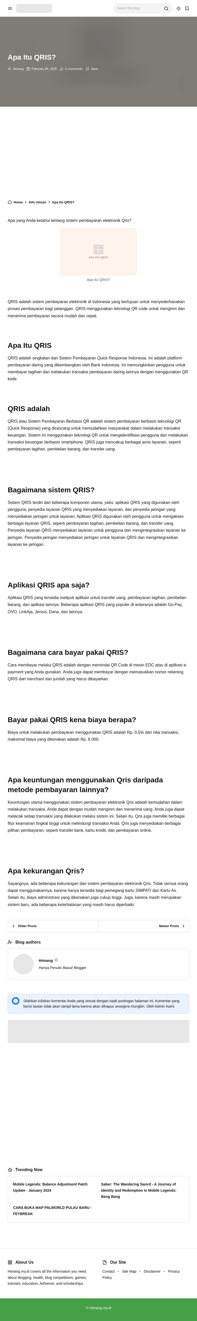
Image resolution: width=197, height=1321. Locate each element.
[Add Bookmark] (92, 69)
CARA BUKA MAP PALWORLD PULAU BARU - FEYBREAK (52, 1211)
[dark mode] (178, 8)
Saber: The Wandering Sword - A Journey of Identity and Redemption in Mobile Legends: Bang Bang (138, 1190)
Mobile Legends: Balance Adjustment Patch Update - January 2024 (50, 1187)
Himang (18, 69)
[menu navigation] (10, 8)
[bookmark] (187, 8)
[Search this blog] (138, 8)
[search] (166, 8)
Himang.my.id (100, 1308)
